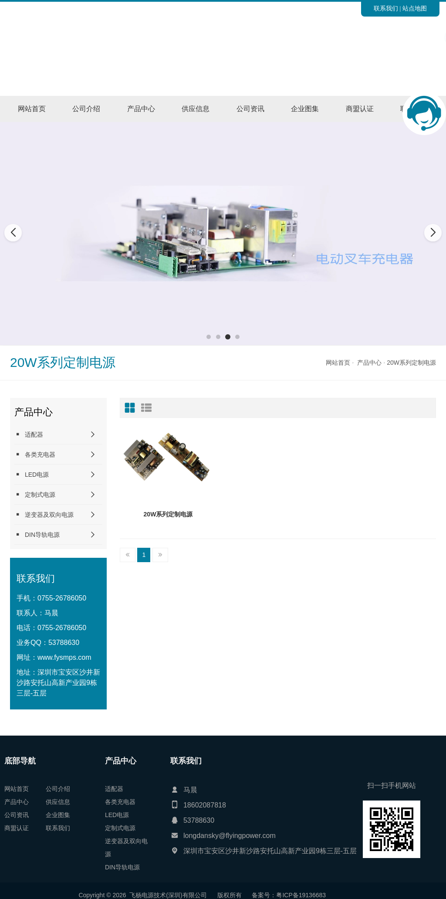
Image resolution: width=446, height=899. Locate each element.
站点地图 (414, 8)
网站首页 (32, 108)
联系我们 (386, 8)
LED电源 (31, 474)
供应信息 (195, 108)
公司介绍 (86, 108)
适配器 (28, 434)
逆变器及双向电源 (44, 514)
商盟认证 (360, 108)
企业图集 (305, 108)
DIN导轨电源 (37, 534)
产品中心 (141, 108)
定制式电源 (34, 494)
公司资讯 (250, 108)
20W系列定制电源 (411, 362)
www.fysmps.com (64, 657)
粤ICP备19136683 (84, 895)
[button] (208, 337)
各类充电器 (34, 454)
